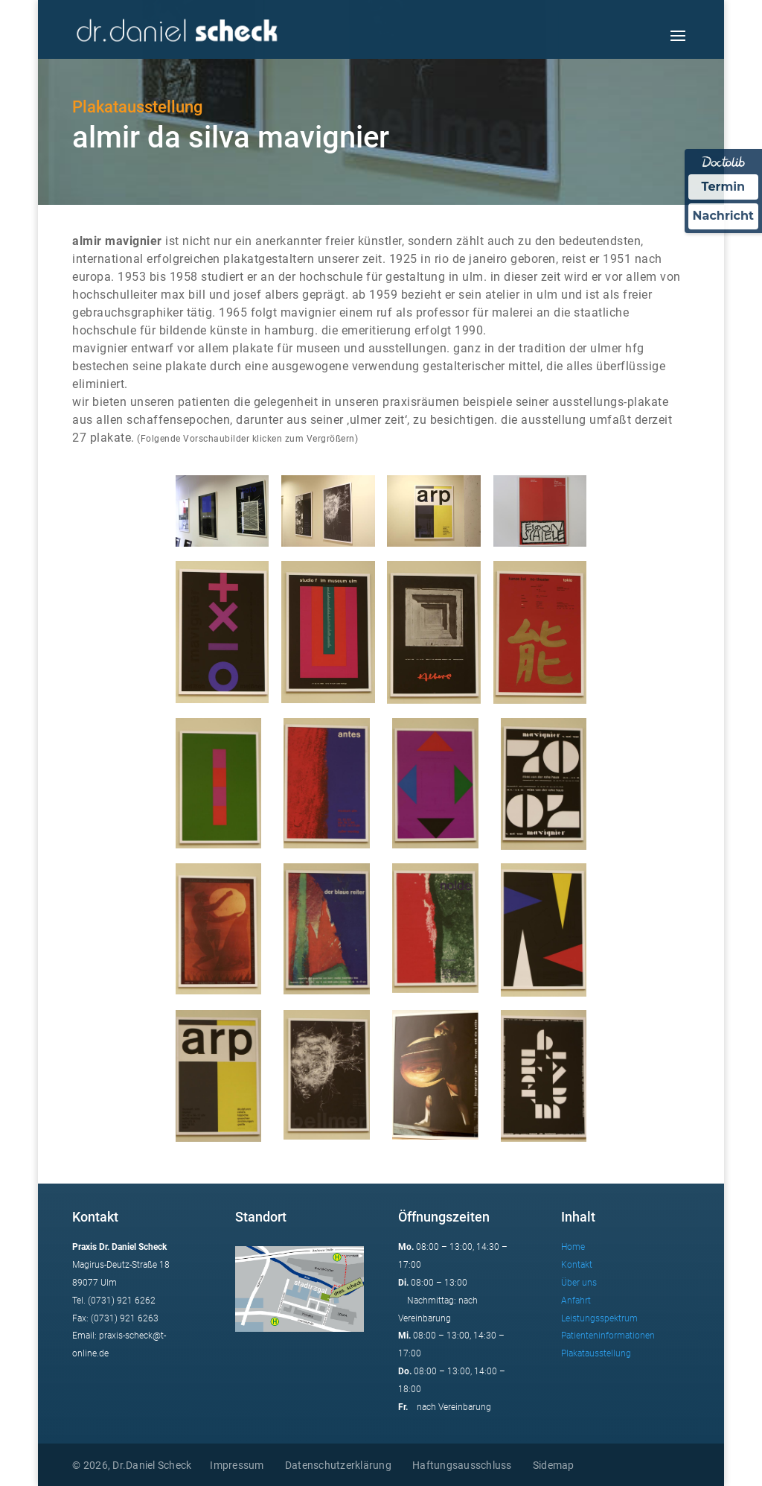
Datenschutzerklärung (338, 1465)
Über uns (579, 1282)
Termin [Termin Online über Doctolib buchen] (724, 187)
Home (573, 1247)
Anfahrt (576, 1300)
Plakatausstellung (596, 1353)
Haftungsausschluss (462, 1465)
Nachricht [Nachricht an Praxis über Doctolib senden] (723, 216)
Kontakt (576, 1265)
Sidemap (553, 1465)
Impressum (236, 1465)
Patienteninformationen (608, 1335)
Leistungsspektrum (599, 1318)
